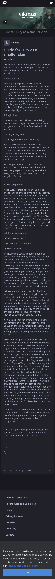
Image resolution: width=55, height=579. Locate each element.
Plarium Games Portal (17, 497)
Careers (10, 534)
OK (27, 572)
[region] (27, 560)
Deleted (15, 42)
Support (10, 510)
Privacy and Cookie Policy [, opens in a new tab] (23, 565)
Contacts (10, 522)
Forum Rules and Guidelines (21, 503)
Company (11, 528)
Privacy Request (14, 516)
